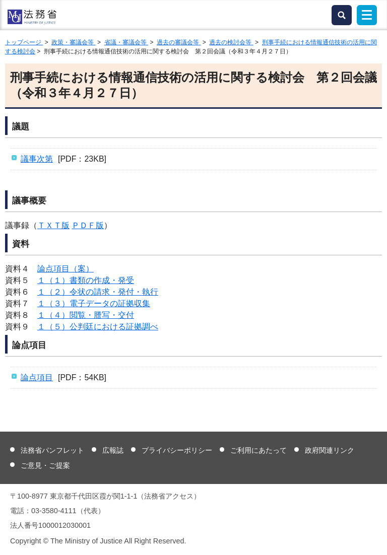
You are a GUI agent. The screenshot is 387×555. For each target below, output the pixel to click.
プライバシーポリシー (177, 450)
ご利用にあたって (258, 450)
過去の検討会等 (231, 42)
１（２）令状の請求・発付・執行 (97, 292)
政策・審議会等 (73, 42)
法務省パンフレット (52, 450)
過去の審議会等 (179, 42)
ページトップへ (373, 539)
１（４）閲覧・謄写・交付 (85, 315)
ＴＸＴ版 (53, 225)
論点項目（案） (65, 268)
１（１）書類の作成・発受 (85, 280)
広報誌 (112, 450)
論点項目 (37, 377)
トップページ (24, 42)
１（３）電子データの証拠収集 (93, 303)
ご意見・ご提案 (45, 465)
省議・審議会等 (126, 42)
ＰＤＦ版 (88, 225)
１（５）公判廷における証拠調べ (97, 326)
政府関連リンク (329, 450)
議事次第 (37, 159)
